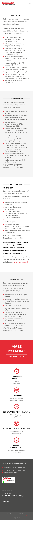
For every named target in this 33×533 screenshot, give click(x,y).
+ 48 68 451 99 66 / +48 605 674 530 (14, 470)
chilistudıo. (16, 518)
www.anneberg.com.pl (20, 262)
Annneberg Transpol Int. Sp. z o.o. (22, 515)
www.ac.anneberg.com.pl (10, 472)
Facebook (5, 501)
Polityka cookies (16, 517)
